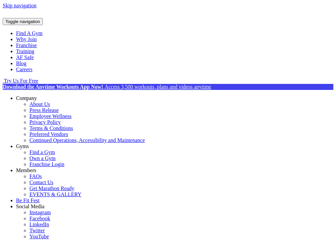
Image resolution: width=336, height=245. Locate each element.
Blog (21, 63)
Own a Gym (42, 158)
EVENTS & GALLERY (55, 194)
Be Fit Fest (27, 200)
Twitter (37, 230)
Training (25, 51)
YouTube (39, 236)
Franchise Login (46, 164)
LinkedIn (39, 224)
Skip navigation (19, 5)
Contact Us (41, 182)
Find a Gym (42, 152)
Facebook (39, 218)
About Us (39, 104)
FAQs (35, 176)
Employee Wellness (50, 116)
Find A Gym (29, 33)
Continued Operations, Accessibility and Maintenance (87, 140)
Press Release (44, 110)
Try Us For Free (20, 81)
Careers (24, 69)
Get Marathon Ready (51, 188)
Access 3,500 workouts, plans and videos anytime (107, 87)
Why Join (26, 39)
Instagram (40, 212)
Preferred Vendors (48, 134)
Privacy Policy (45, 122)
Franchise (26, 45)
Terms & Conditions (51, 128)
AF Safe (25, 57)
